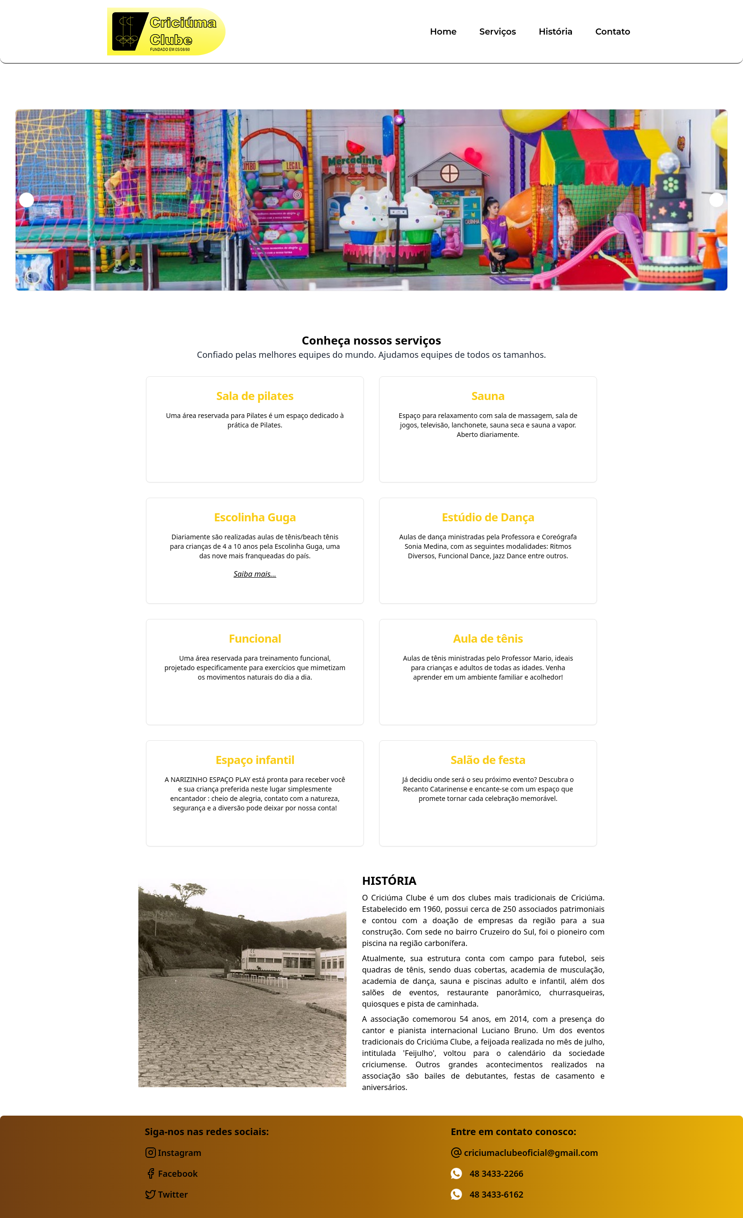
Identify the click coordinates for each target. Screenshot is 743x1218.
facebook (171, 1173)
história (556, 32)
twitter (166, 1194)
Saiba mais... (255, 574)
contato (613, 32)
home (443, 32)
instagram (173, 1152)
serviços (498, 32)
